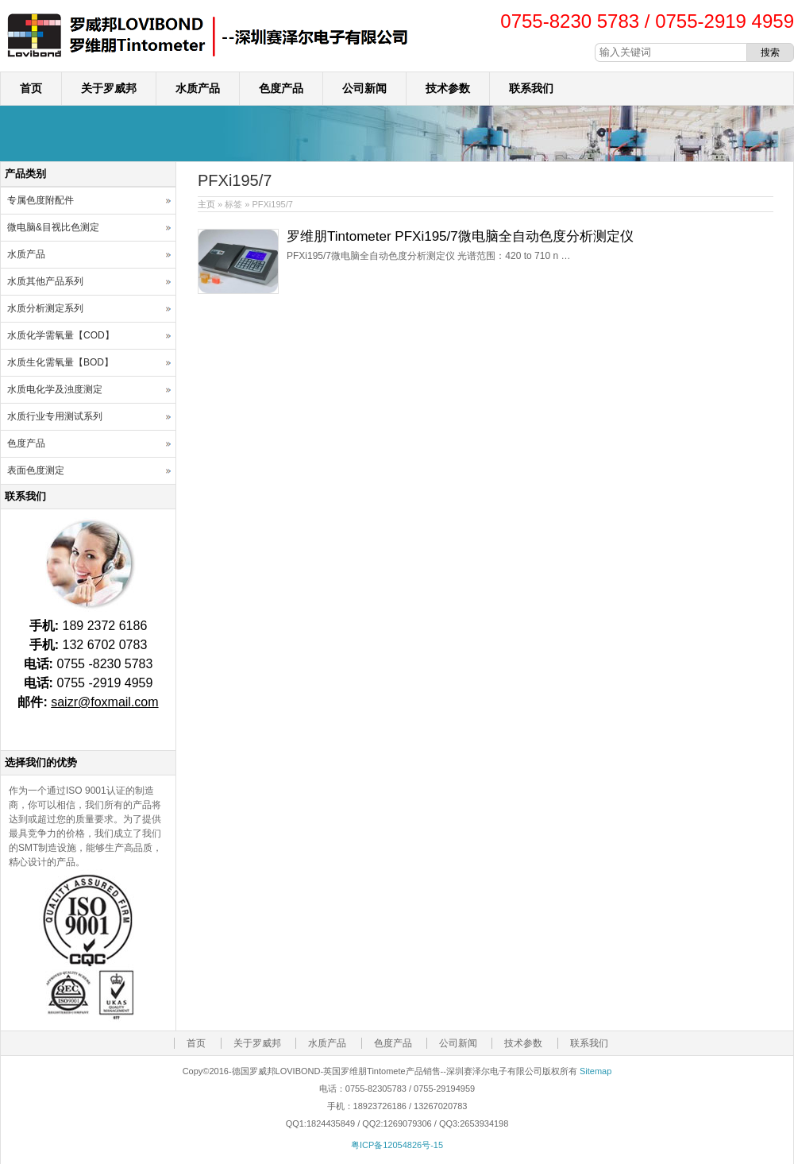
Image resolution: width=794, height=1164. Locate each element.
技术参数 (448, 88)
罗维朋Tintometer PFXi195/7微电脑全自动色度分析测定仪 (460, 236)
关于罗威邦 (109, 88)
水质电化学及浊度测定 (54, 389)
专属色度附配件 (40, 200)
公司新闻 (364, 88)
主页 (206, 204)
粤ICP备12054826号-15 (397, 1145)
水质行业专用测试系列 (54, 416)
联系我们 (531, 88)
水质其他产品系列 (45, 281)
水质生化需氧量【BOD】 (60, 362)
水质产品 (197, 88)
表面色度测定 (35, 470)
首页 (31, 88)
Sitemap (595, 1071)
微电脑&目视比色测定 (53, 227)
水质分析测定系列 (45, 308)
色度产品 (281, 88)
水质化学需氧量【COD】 (60, 335)
